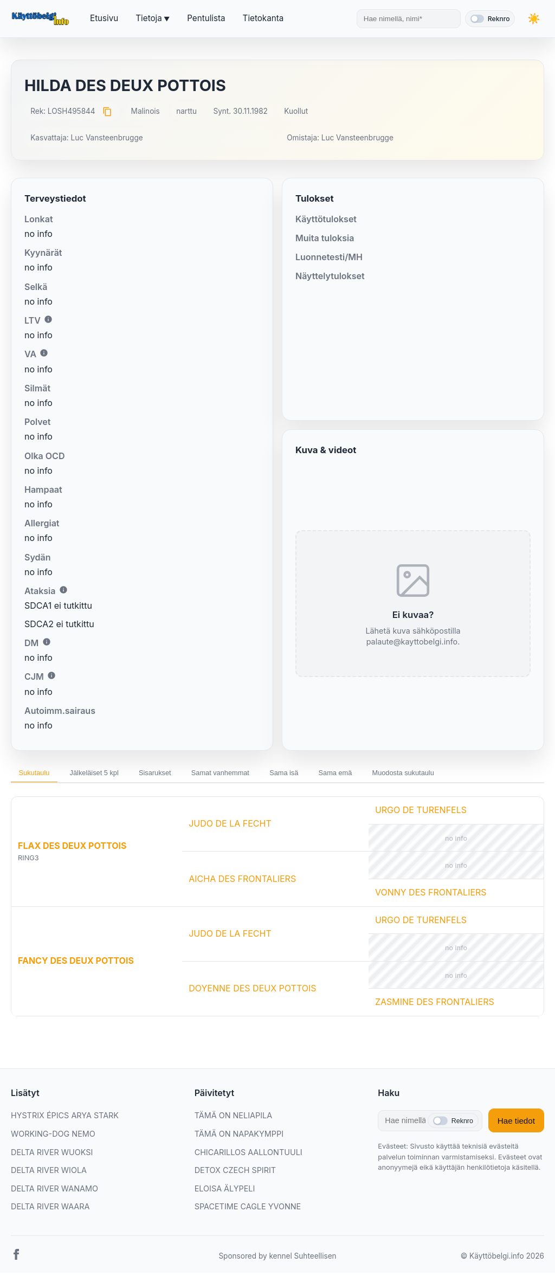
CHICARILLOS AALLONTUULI (248, 1155)
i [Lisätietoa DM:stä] (46, 641)
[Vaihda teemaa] (533, 18)
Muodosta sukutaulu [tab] (474, 774)
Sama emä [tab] (395, 774)
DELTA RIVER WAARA (50, 1210)
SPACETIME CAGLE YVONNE (248, 1210)
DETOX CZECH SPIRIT (235, 1173)
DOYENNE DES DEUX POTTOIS (252, 991)
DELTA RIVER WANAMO (54, 1191)
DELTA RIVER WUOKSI (52, 1155)
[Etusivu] (42, 19)
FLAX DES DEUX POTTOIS (72, 848)
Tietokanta (263, 18)
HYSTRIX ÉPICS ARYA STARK (65, 1119)
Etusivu (104, 18)
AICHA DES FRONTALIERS (242, 882)
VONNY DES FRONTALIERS (431, 895)
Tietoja (148, 18)
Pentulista (206, 18)
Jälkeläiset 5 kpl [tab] (110, 774)
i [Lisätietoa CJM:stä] (51, 675)
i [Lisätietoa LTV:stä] (48, 319)
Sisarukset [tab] (182, 774)
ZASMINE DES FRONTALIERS (434, 1005)
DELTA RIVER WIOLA (49, 1173)
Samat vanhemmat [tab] (259, 774)
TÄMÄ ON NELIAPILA (233, 1119)
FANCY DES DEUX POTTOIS (76, 964)
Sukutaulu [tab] (39, 774)
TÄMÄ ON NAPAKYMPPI (239, 1137)
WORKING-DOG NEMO (53, 1137)
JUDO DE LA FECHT (230, 827)
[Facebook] (16, 1259)
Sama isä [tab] (334, 774)
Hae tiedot (516, 1124)
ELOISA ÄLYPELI (225, 1191)
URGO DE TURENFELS (421, 813)
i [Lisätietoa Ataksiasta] (63, 589)
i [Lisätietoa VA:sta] (44, 353)
